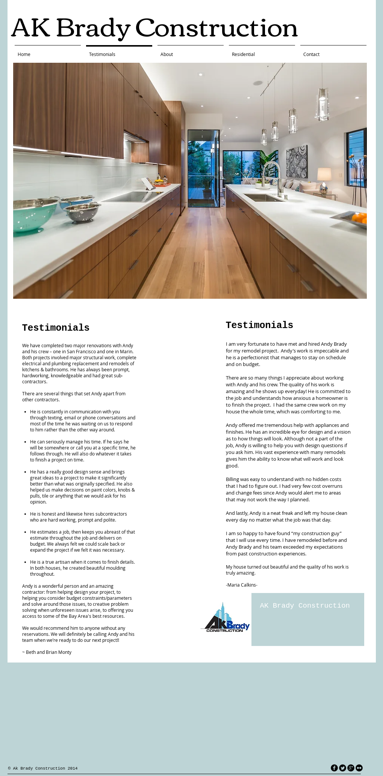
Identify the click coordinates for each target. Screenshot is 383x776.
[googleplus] (350, 767)
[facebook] (334, 767)
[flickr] (359, 767)
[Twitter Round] (342, 767)
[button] (190, 181)
